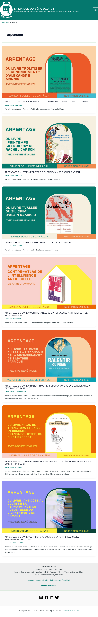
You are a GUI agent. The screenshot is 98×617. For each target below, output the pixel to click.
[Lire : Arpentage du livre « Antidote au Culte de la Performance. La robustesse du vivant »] (49, 508)
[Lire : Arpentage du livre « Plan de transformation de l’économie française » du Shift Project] (49, 433)
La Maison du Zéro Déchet (35, 9)
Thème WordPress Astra (70, 611)
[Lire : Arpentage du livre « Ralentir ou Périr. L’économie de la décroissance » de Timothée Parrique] (49, 357)
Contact (31, 580)
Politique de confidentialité (60, 580)
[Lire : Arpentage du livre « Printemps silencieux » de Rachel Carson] (49, 143)
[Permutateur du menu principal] (95, 10)
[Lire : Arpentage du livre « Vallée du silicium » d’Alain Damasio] (49, 214)
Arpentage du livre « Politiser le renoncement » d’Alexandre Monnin (46, 103)
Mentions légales (42, 580)
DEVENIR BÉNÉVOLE (48, 586)
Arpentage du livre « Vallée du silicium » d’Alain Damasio (38, 244)
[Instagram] (41, 598)
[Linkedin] (52, 598)
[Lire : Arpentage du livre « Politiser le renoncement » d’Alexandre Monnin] (49, 73)
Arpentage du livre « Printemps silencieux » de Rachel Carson (42, 173)
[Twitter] (57, 598)
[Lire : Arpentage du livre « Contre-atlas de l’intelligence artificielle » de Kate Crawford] (49, 284)
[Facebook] (46, 598)
